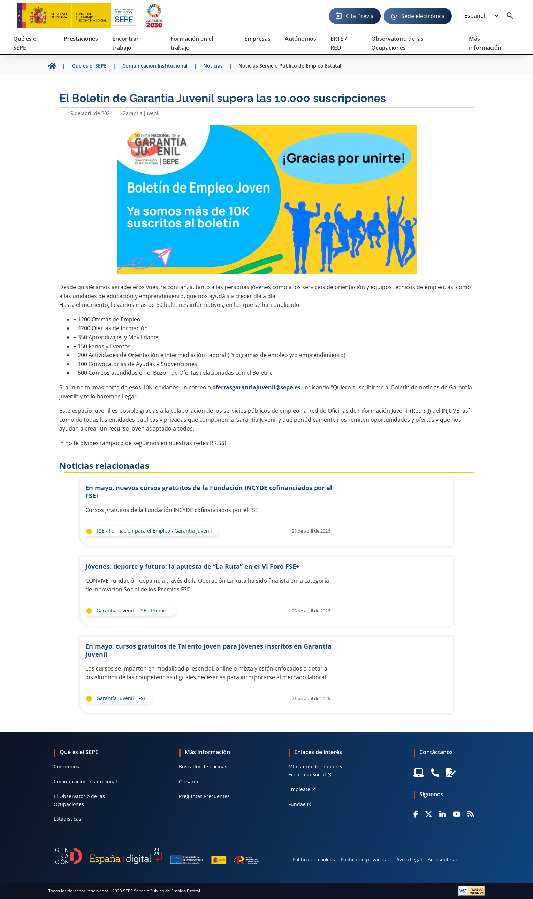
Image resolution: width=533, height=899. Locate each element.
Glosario (188, 781)
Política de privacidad (366, 859)
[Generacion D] (157, 856)
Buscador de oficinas (203, 766)
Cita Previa (360, 16)
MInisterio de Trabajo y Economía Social (315, 770)
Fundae (297, 804)
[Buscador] (510, 16)
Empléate (299, 789)
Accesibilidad (443, 859)
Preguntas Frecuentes (204, 796)
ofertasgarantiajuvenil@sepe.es (256, 387)
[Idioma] (481, 16)
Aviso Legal (409, 859)
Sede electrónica (423, 16)
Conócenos (66, 766)
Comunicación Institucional (85, 781)
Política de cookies (313, 859)
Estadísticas (67, 818)
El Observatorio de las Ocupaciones (79, 800)
